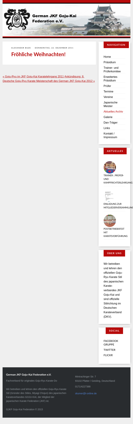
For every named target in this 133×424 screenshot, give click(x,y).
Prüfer (107, 86)
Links (107, 128)
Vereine (108, 97)
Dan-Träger (111, 122)
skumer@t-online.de (86, 393)
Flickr (108, 355)
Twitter (109, 349)
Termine (108, 91)
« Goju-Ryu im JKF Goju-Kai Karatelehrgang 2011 (33, 76)
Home (107, 56)
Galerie (108, 117)
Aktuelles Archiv (113, 111)
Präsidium (110, 62)
